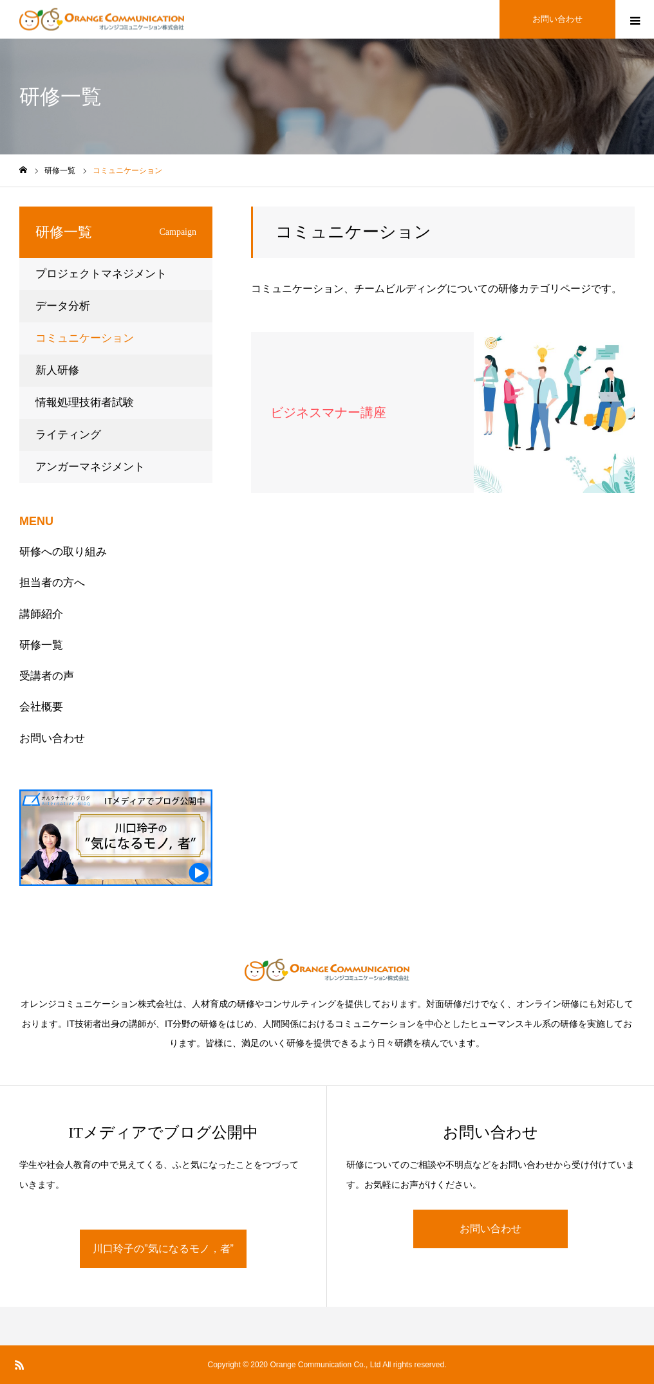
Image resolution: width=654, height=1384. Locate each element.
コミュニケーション (84, 338)
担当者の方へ (52, 583)
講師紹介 (41, 614)
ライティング (68, 435)
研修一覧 (41, 645)
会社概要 (41, 707)
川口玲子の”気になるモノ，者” (163, 1248)
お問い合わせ (52, 738)
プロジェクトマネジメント (101, 274)
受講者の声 (46, 676)
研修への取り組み (63, 552)
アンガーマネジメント (90, 467)
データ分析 (62, 306)
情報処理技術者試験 (84, 402)
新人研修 (57, 370)
